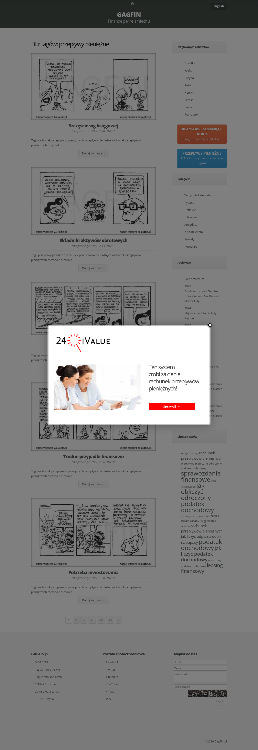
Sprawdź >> (171, 406)
